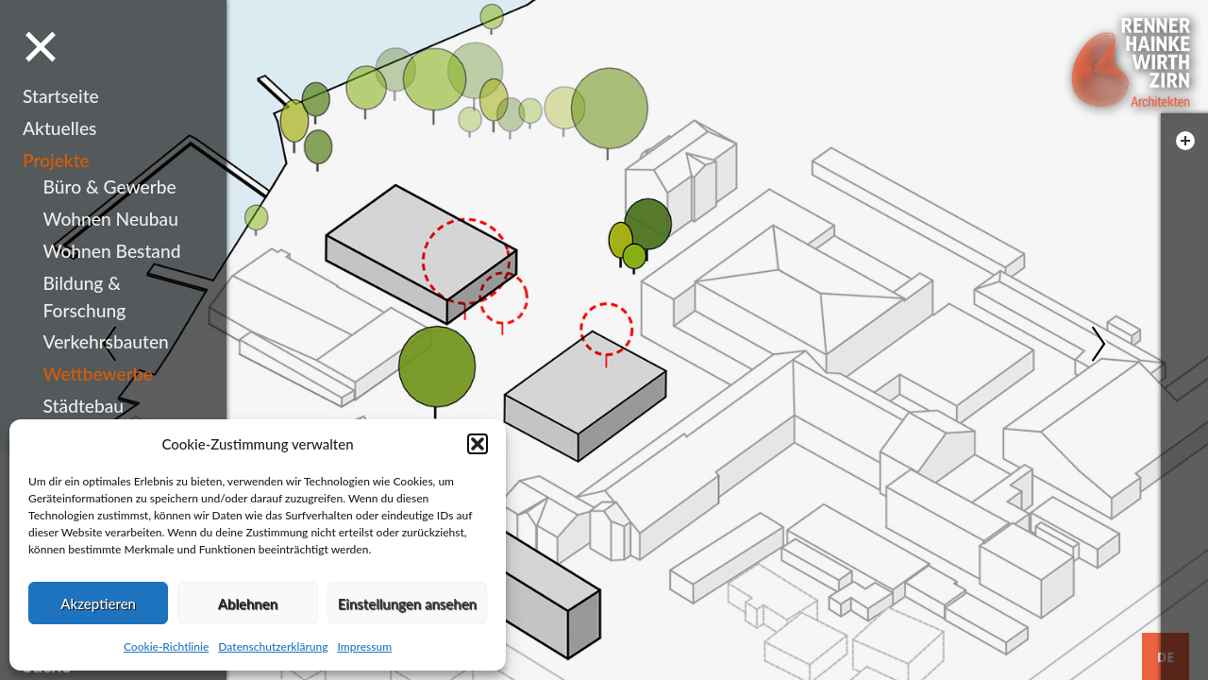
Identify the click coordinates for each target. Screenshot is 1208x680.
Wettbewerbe (98, 373)
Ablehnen (247, 603)
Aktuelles (59, 128)
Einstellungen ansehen (407, 603)
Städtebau (83, 405)
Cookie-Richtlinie (166, 646)
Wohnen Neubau (110, 219)
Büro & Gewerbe (109, 186)
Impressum (364, 646)
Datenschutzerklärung (272, 646)
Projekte (56, 160)
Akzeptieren (98, 603)
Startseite (61, 96)
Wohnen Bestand (112, 251)
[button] (477, 443)
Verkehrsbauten (106, 341)
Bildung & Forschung (84, 296)
